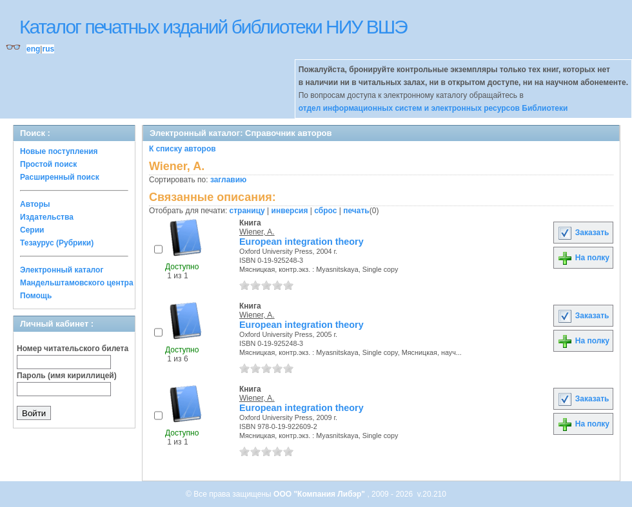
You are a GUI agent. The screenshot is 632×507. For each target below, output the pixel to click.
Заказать (583, 232)
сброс (325, 210)
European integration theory (301, 241)
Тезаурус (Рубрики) (57, 242)
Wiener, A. (257, 231)
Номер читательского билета (72, 348)
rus (48, 48)
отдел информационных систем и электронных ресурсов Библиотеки (433, 108)
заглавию (228, 179)
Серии (32, 229)
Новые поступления (59, 151)
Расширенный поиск (59, 177)
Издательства (47, 217)
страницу (247, 210)
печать (356, 210)
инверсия (290, 210)
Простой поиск (48, 164)
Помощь (36, 295)
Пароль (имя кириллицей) (67, 375)
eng (33, 48)
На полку (583, 257)
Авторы (35, 204)
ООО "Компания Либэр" (320, 494)
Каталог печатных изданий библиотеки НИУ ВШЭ (213, 26)
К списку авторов (182, 148)
